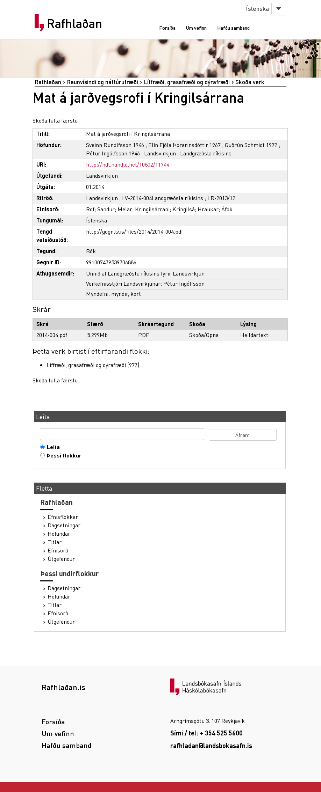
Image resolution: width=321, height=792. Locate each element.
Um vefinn (196, 27)
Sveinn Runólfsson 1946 (115, 144)
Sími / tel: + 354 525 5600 (206, 733)
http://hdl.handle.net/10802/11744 (127, 164)
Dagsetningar (64, 525)
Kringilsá (183, 209)
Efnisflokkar (63, 516)
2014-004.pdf (51, 334)
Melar (124, 209)
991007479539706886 (111, 262)
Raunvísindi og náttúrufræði (102, 82)
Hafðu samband (233, 27)
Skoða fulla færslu (55, 120)
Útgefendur (61, 558)
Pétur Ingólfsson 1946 (113, 153)
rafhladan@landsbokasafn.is (211, 745)
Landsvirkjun (160, 153)
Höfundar (59, 533)
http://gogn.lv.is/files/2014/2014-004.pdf (134, 231)
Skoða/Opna (204, 334)
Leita (52, 446)
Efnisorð (58, 550)
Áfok (227, 209)
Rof (90, 209)
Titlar (55, 541)
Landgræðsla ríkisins (205, 153)
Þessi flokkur (62, 455)
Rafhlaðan (74, 23)
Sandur (106, 209)
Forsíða (167, 27)
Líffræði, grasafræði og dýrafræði (187, 82)
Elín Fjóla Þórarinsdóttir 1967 (184, 144)
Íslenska (257, 8)
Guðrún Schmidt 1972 (251, 144)
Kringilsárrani (152, 209)
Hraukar (208, 209)
